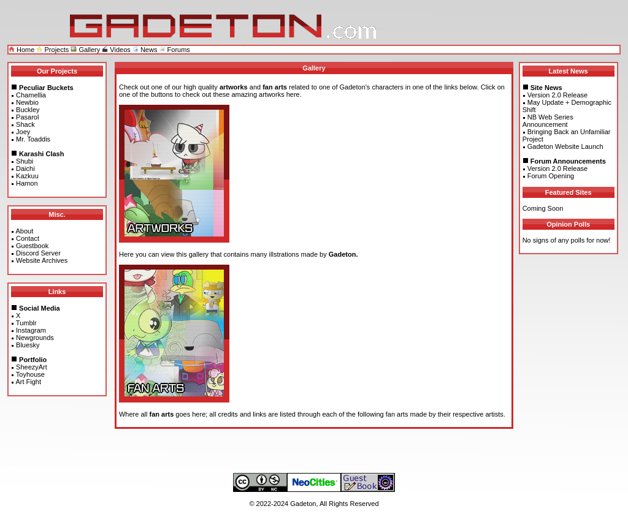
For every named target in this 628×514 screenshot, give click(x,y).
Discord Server (38, 253)
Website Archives (41, 260)
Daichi (25, 168)
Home (21, 49)
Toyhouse (30, 374)
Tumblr (26, 323)
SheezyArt (31, 367)
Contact (27, 238)
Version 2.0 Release (557, 95)
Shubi (24, 161)
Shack (25, 124)
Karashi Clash (41, 153)
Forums (174, 49)
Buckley (28, 109)
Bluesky (28, 345)
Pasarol (27, 117)
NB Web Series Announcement (548, 120)
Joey (23, 131)
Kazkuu (27, 176)
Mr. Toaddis (33, 139)
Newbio (27, 102)
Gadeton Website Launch (565, 146)
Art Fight (28, 381)
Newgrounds (35, 337)
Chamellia (31, 95)
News (145, 49)
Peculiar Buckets (46, 87)
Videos (116, 49)
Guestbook (32, 245)
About (24, 231)
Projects (52, 49)
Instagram (31, 330)
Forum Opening (550, 176)
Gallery (85, 49)
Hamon (26, 183)
